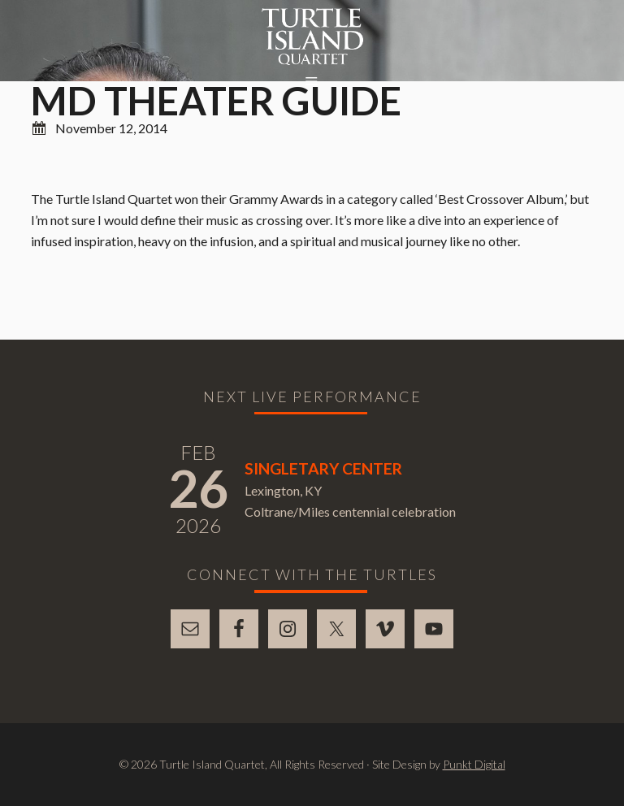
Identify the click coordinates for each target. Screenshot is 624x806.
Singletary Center (323, 468)
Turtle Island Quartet (312, 36)
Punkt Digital (474, 764)
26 (198, 488)
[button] (312, 82)
